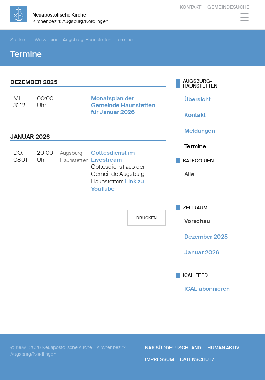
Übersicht (197, 99)
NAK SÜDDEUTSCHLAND (173, 347)
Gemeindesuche (228, 7)
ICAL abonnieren (207, 288)
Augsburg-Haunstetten (87, 40)
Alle (189, 174)
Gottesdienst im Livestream (113, 156)
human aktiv (223, 347)
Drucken (146, 218)
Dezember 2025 (206, 236)
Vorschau (197, 221)
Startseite (20, 40)
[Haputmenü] (244, 18)
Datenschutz (197, 359)
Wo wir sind (47, 40)
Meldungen (199, 130)
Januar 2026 (201, 252)
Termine (195, 146)
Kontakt (190, 7)
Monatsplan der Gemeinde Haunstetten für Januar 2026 (123, 105)
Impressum (159, 359)
